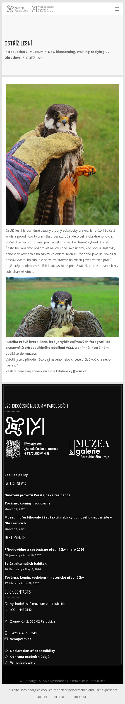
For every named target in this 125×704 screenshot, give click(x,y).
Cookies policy (16, 475)
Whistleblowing (23, 662)
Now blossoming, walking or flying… (77, 52)
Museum (36, 52)
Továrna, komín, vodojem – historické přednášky (44, 577)
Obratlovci (13, 57)
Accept (42, 696)
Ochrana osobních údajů (30, 656)
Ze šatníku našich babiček (26, 563)
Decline (59, 696)
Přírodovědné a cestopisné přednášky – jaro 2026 (44, 549)
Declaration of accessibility (32, 651)
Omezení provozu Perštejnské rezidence (37, 495)
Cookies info (80, 696)
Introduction (15, 52)
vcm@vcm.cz (20, 639)
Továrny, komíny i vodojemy (27, 503)
